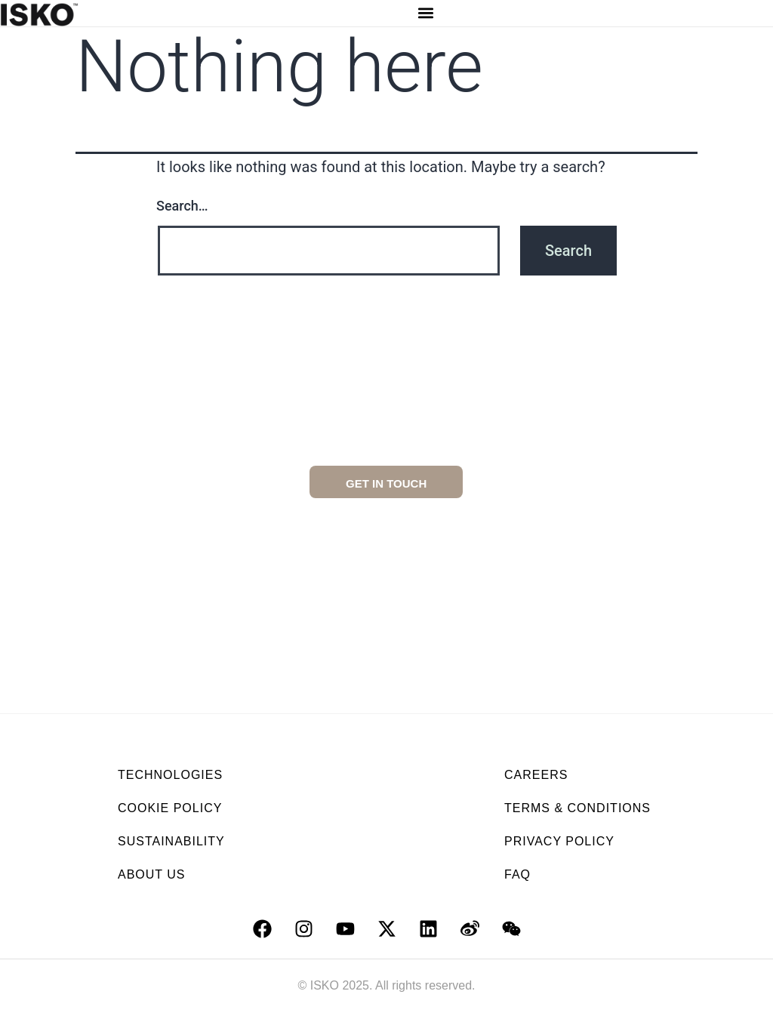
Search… (182, 206)
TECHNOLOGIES (170, 774)
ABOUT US (152, 874)
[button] (426, 13)
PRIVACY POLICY (559, 841)
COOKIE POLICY (170, 808)
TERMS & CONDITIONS (577, 808)
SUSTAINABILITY (171, 841)
